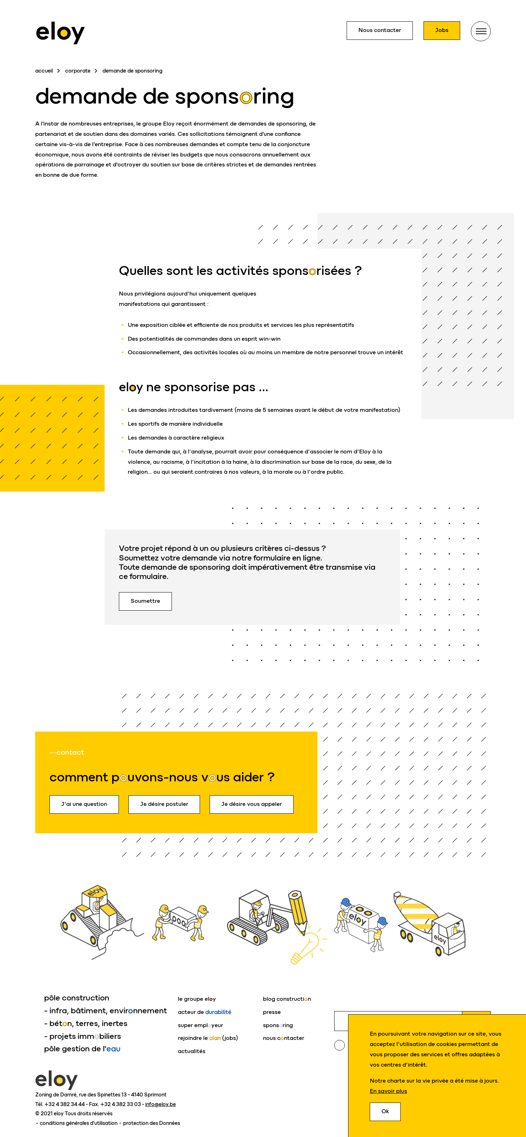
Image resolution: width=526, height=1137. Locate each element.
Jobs (441, 30)
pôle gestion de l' (82, 1048)
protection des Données (151, 1123)
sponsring (278, 1025)
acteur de (204, 1012)
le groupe (197, 998)
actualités (191, 1051)
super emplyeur (200, 1025)
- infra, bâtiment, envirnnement (105, 1010)
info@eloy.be (160, 1104)
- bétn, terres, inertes (85, 1023)
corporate (77, 71)
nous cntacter (283, 1038)
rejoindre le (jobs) (208, 1038)
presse (272, 1012)
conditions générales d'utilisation (79, 1123)
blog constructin (287, 998)
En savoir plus (388, 1091)
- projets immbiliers (82, 1036)
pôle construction (76, 998)
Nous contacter (379, 30)
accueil (44, 71)
